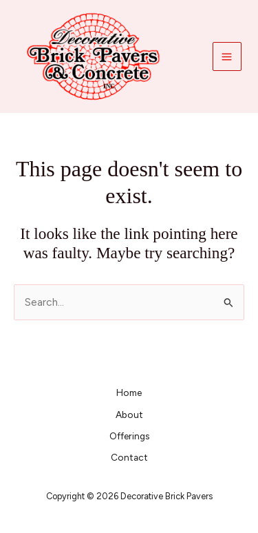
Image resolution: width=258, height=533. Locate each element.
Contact (129, 457)
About (129, 414)
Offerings (129, 435)
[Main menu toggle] (227, 56)
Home (129, 392)
